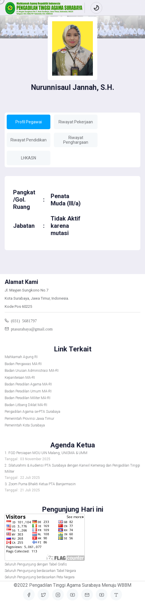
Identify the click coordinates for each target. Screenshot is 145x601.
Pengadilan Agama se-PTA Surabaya (32, 412)
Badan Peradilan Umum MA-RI (28, 391)
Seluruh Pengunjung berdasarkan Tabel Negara (40, 571)
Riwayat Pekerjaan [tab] (76, 122)
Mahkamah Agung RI (21, 357)
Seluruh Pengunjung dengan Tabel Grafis (36, 564)
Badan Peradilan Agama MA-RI (28, 384)
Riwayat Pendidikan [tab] (28, 140)
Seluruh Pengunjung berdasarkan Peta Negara (40, 577)
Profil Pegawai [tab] (28, 122)
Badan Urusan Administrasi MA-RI (32, 371)
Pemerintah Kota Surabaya (25, 425)
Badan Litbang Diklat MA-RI (26, 405)
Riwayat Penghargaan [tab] (75, 140)
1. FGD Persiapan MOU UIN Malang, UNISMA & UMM (46, 453)
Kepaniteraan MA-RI (20, 378)
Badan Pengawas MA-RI (23, 364)
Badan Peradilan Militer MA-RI (27, 398)
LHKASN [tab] (28, 158)
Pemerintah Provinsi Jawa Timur (29, 419)
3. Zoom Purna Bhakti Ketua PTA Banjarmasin (40, 484)
